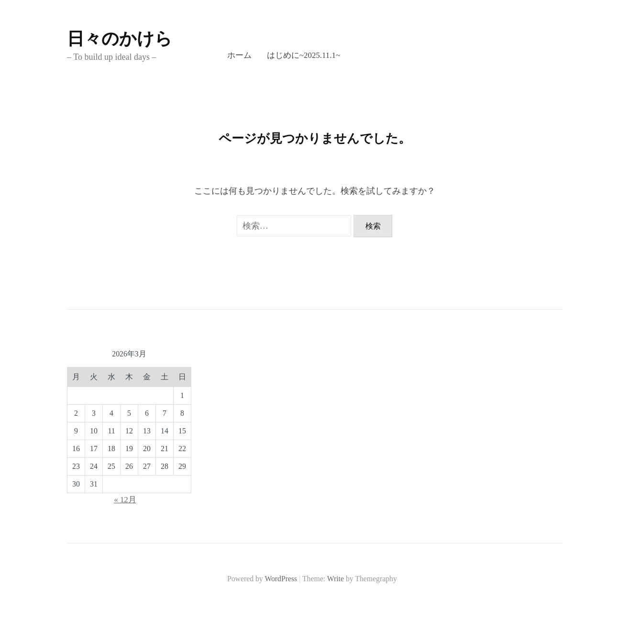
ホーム (239, 55)
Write (335, 579)
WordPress (281, 579)
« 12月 (125, 499)
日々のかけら (119, 38)
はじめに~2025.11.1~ (303, 55)
